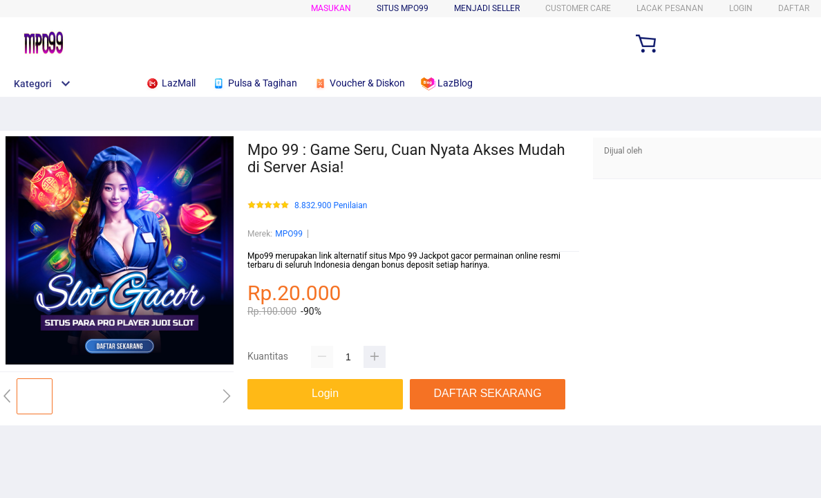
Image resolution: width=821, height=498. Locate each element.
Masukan (331, 8)
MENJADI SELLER (487, 8)
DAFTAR (793, 8)
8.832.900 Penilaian (330, 205)
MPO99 (289, 234)
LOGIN (741, 8)
